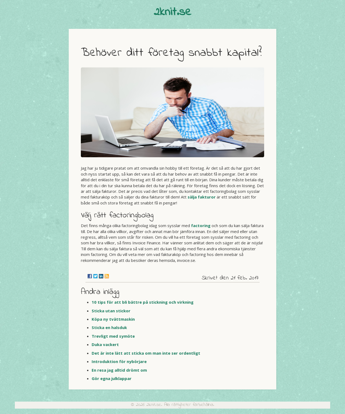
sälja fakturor (202, 197)
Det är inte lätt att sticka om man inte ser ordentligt (146, 353)
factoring (201, 225)
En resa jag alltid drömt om (119, 370)
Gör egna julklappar (112, 378)
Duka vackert (105, 344)
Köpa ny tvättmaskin (113, 319)
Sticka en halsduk (109, 327)
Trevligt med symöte (113, 336)
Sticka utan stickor (111, 310)
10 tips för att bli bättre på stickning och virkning (143, 302)
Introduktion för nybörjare (119, 361)
